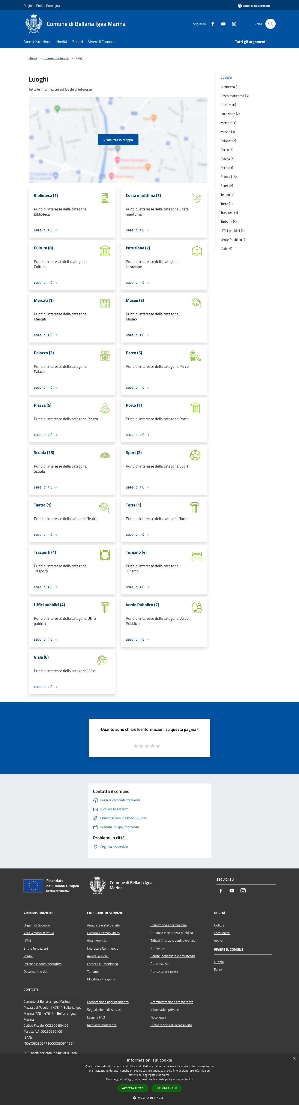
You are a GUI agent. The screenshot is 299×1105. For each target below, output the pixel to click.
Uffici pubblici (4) (233, 230)
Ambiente (157, 948)
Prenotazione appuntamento (108, 1001)
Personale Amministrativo (43, 963)
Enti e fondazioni (36, 948)
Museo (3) (228, 131)
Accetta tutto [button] (133, 1088)
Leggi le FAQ (96, 1017)
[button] (149, 1098)
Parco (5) (227, 149)
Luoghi (219, 961)
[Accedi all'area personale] (254, 6)
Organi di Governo (37, 925)
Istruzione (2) (230, 113)
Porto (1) (227, 167)
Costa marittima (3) (235, 95)
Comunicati (222, 932)
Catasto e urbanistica (102, 963)
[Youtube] (221, 24)
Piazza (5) (227, 158)
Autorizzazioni (160, 963)
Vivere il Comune (56, 58)
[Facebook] (211, 24)
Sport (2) (227, 185)
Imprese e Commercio (102, 948)
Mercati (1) (228, 122)
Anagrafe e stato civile (103, 925)
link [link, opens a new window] (190, 1079)
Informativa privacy (164, 1009)
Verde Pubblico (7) (233, 239)
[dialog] (149, 1079)
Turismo (93, 971)
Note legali (158, 1017)
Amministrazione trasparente (171, 1001)
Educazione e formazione (168, 925)
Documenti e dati (36, 971)
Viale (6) (226, 248)
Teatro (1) (227, 194)
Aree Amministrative (39, 932)
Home (33, 58)
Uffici (27, 940)
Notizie (219, 925)
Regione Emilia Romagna (42, 5)
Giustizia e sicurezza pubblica (171, 932)
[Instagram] (232, 24)
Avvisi (218, 940)
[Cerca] (270, 24)
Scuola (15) (229, 176)
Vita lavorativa (97, 940)
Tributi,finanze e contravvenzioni (174, 940)
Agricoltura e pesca (164, 971)
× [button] (294, 1058)
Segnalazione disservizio (104, 1009)
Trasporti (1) (229, 212)
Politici (28, 956)
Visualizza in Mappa (118, 139)
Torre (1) (227, 203)
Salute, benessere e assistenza (172, 955)
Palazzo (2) (228, 140)
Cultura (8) (228, 104)
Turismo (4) (229, 221)
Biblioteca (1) (230, 86)
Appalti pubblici (98, 956)
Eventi (218, 969)
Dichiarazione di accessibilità (171, 1025)
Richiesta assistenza (102, 1025)
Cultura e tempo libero (103, 932)
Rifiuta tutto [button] (166, 1088)
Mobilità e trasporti (101, 979)
